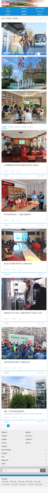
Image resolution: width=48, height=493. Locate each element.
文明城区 (15, 18)
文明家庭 (17, 127)
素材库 (4, 463)
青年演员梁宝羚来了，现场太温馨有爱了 (18, 214)
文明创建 (8, 11)
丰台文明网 (14, 484)
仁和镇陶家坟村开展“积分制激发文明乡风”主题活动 (21, 165)
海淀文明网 (37, 481)
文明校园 (23, 127)
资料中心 (40, 14)
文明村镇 (10, 127)
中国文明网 (5, 481)
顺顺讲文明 (5, 460)
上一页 (4, 425)
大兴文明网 (30, 484)
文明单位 (30, 127)
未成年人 (8, 14)
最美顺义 (28, 432)
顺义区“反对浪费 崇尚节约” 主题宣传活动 (18, 263)
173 (15, 417)
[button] (45, 38)
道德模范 (24, 11)
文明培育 (4, 436)
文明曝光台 (29, 439)
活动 (3, 457)
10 (37, 426)
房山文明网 (22, 484)
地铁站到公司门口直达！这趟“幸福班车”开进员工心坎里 (23, 313)
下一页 (43, 425)
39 (15, 318)
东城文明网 (21, 481)
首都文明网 (13, 481)
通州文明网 (38, 484)
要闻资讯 (24, 8)
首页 (8, 8)
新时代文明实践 (40, 8)
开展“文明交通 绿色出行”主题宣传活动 (17, 362)
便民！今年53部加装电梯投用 (14, 411)
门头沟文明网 (6, 484)
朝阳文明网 (29, 481)
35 (15, 269)
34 (15, 368)
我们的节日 (40, 11)
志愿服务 (24, 14)
